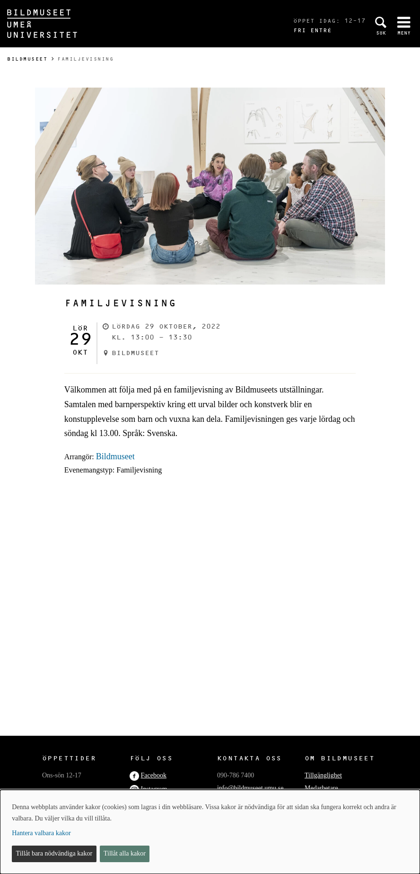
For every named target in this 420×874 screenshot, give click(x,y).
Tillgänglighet (323, 775)
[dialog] (210, 832)
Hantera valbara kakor (41, 833)
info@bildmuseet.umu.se (250, 788)
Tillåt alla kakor (125, 853)
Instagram (153, 789)
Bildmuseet (27, 59)
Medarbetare (321, 788)
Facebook (153, 775)
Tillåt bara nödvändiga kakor (54, 853)
